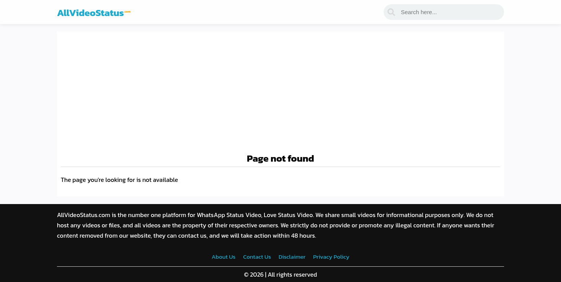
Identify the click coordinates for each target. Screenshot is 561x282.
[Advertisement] (280, 92)
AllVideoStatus (94, 12)
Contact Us (257, 256)
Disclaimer (292, 256)
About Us (223, 256)
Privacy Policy (331, 256)
